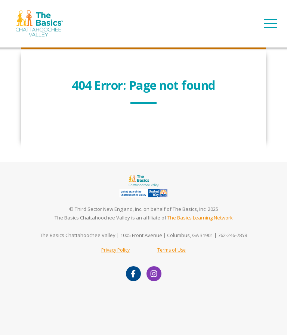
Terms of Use (171, 250)
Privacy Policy (115, 250)
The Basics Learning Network (200, 217)
